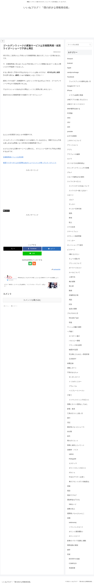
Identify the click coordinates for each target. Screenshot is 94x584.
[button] (90, 45)
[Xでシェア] (12, 249)
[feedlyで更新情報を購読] (30, 263)
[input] (79, 45)
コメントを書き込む (32, 300)
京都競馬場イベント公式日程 (13, 157)
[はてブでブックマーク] (51, 249)
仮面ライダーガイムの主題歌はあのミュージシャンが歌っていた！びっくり (29, 163)
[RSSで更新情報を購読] (34, 263)
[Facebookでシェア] (32, 249)
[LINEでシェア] (32, 253)
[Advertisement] (47, 25)
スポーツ (6, 210)
